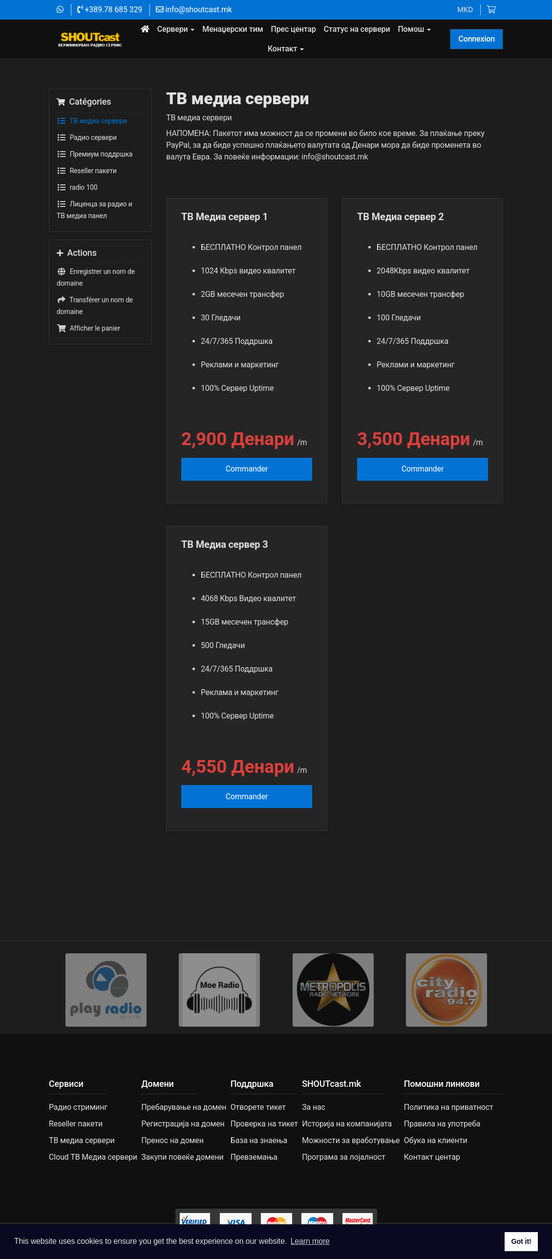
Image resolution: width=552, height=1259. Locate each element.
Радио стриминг (78, 1107)
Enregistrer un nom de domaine (96, 276)
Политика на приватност (448, 1107)
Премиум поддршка (94, 154)
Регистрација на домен (182, 1123)
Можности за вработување (351, 1140)
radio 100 (77, 187)
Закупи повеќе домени (182, 1157)
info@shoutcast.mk (194, 9)
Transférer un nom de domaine (95, 304)
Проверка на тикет (264, 1123)
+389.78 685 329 (109, 9)
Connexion (476, 39)
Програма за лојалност (343, 1157)
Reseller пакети (87, 171)
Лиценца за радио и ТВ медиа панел (94, 209)
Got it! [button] (521, 1241)
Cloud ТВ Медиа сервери (93, 1157)
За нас (313, 1107)
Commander (247, 468)
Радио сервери (87, 137)
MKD (465, 9)
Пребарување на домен (183, 1107)
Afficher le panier (88, 328)
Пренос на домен (172, 1140)
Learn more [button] (310, 1241)
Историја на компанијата (347, 1123)
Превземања (254, 1157)
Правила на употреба (442, 1123)
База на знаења (259, 1140)
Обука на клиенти (435, 1140)
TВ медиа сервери (92, 121)
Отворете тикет (258, 1107)
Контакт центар (432, 1157)
